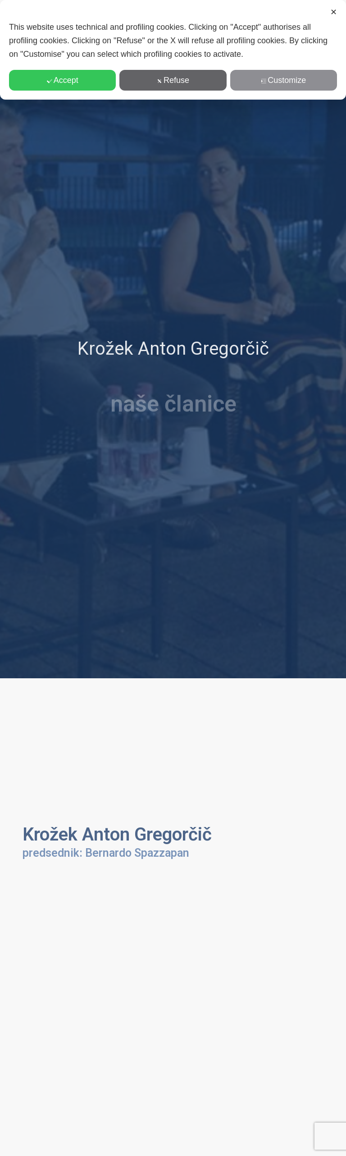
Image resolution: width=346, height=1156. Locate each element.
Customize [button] (283, 80)
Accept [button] (62, 80)
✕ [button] (333, 12)
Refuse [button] (173, 80)
